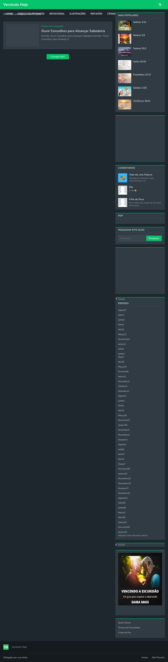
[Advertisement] (140, 138)
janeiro (122, 344)
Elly (131, 187)
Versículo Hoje (15, 4)
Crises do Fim (124, 632)
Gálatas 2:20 (140, 87)
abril (121, 329)
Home (145, 657)
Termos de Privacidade (129, 627)
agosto (122, 310)
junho (121, 319)
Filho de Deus (136, 199)
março (122, 334)
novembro (124, 381)
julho (121, 314)
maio (121, 324)
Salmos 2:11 (139, 22)
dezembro (123, 429)
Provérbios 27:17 (142, 74)
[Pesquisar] (132, 238)
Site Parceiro (158, 657)
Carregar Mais (58, 56)
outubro (122, 386)
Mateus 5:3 (139, 35)
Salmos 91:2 (139, 48)
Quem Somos (124, 622)
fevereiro (124, 339)
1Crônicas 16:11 (141, 101)
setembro (123, 391)
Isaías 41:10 (139, 61)
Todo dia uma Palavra (140, 174)
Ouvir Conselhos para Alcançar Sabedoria (73, 31)
